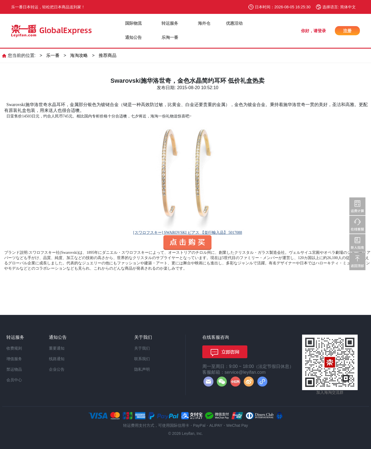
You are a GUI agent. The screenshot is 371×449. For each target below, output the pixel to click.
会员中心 (14, 380)
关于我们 (142, 348)
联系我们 (142, 359)
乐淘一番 (169, 37)
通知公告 (133, 37)
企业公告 (56, 369)
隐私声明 (142, 369)
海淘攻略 (79, 55)
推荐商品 (107, 55)
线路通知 (56, 359)
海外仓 (204, 23)
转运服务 (169, 23)
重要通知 (56, 348)
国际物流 (133, 23)
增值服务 (14, 359)
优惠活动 (234, 23)
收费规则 (14, 348)
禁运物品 (14, 369)
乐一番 (52, 55)
